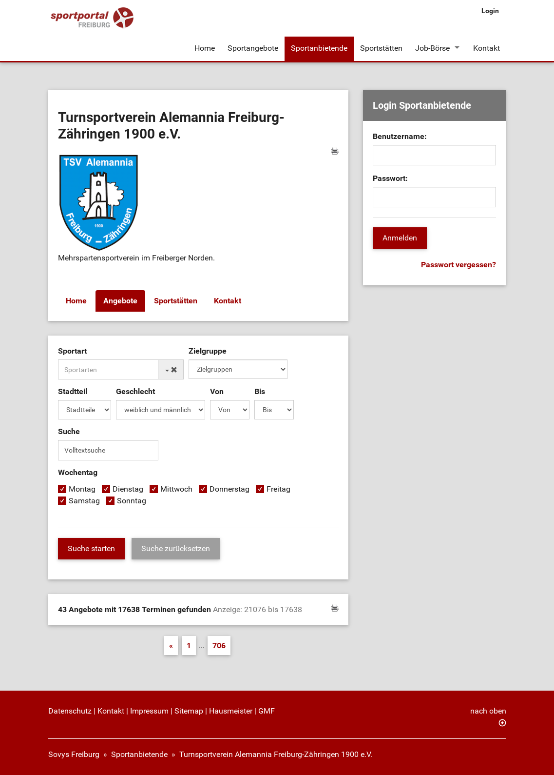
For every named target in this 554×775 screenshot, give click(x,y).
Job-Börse (432, 48)
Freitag (278, 489)
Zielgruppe (208, 351)
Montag (82, 489)
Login (490, 11)
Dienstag (128, 489)
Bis (259, 391)
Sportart (72, 351)
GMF (266, 710)
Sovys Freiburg (73, 754)
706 (219, 645)
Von (217, 391)
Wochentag (77, 472)
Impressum (149, 710)
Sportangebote (253, 48)
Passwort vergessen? (458, 264)
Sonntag (131, 500)
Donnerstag (229, 489)
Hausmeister (230, 710)
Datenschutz (70, 710)
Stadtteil (72, 391)
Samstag (84, 500)
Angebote (120, 300)
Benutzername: (400, 136)
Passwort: (390, 178)
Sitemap (188, 710)
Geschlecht (135, 391)
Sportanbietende (319, 48)
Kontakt (486, 48)
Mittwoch (176, 489)
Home (204, 48)
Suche (69, 431)
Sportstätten (381, 48)
